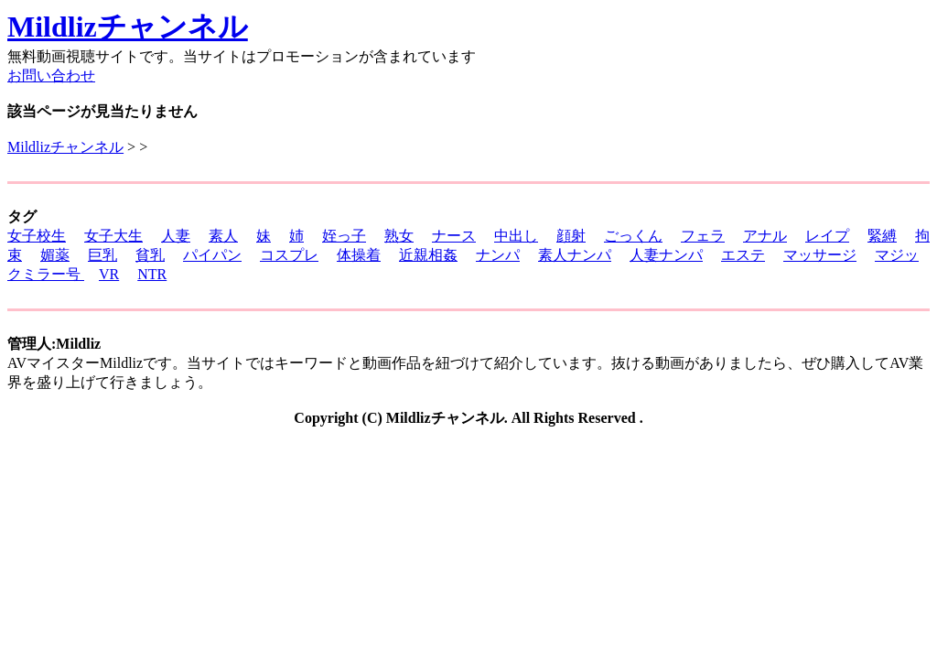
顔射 (571, 235)
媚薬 (55, 255)
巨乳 (102, 255)
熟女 (399, 235)
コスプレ (289, 255)
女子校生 (36, 235)
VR (109, 274)
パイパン (212, 255)
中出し (516, 235)
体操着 (359, 255)
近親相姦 (428, 255)
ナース (454, 235)
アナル (765, 235)
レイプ (827, 235)
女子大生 (113, 235)
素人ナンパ (574, 255)
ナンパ (498, 255)
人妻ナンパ (666, 255)
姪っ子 (344, 235)
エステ (743, 255)
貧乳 (150, 255)
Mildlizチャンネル (127, 26)
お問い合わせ (51, 75)
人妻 (175, 235)
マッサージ (819, 255)
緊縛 (882, 235)
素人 (223, 235)
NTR (152, 274)
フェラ (703, 235)
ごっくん (633, 235)
